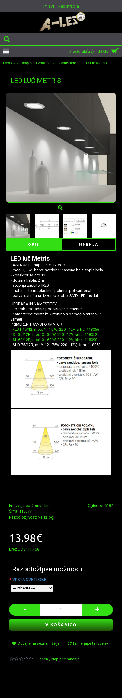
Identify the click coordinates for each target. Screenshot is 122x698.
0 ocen (42, 659)
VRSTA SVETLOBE (29, 579)
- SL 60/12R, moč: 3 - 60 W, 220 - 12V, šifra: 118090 (54, 339)
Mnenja (88, 244)
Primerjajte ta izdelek (90, 643)
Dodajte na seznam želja (38, 643)
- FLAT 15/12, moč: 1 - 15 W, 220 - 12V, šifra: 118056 (55, 329)
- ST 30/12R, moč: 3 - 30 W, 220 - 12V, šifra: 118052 (54, 334)
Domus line (40, 505)
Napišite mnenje (65, 659)
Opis (33, 244)
